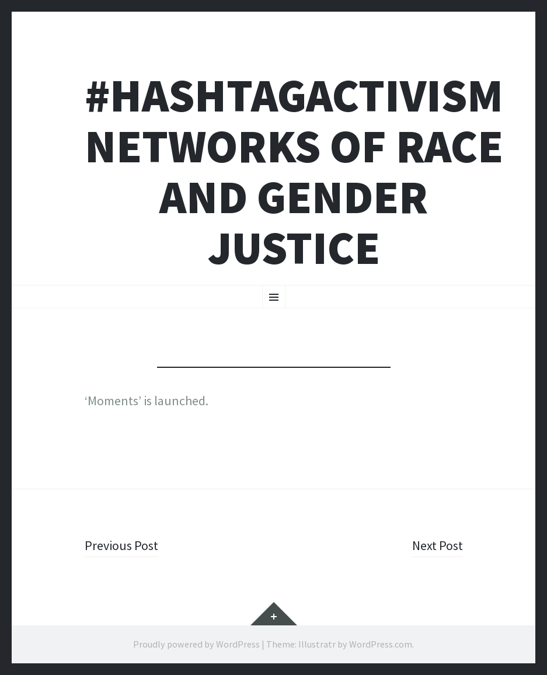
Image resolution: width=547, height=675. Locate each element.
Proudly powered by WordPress (196, 644)
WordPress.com (380, 644)
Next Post (437, 545)
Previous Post (121, 545)
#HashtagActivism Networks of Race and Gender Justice (294, 171)
